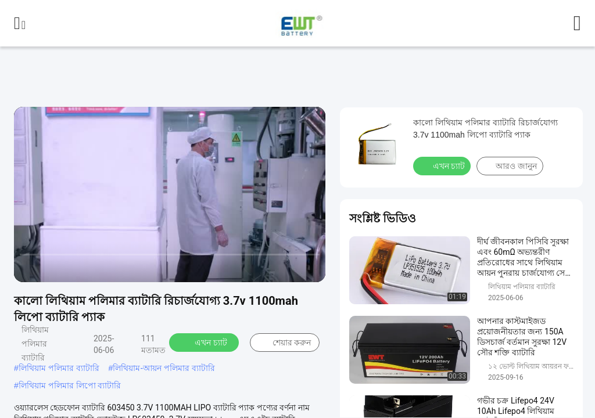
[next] (75, 268)
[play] (169, 194)
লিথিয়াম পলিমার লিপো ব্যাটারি (70, 385)
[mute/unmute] (98, 268)
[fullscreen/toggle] (310, 268)
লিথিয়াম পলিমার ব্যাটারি (59, 368)
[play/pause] (52, 268)
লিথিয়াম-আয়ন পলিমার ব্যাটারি (163, 368)
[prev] (29, 268)
